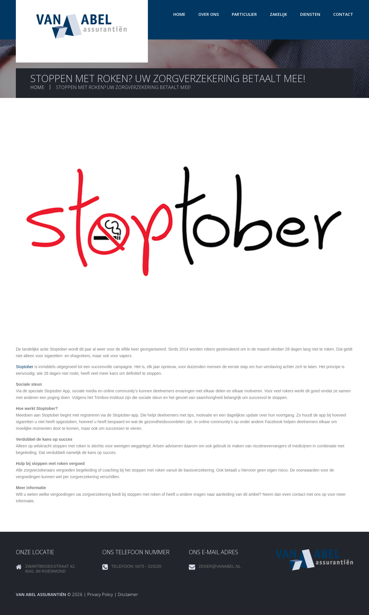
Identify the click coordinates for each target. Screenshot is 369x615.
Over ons (208, 14)
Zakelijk (278, 14)
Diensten (310, 14)
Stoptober (24, 366)
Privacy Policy (100, 594)
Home (179, 14)
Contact (343, 14)
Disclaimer (128, 594)
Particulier (244, 14)
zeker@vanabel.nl (220, 566)
